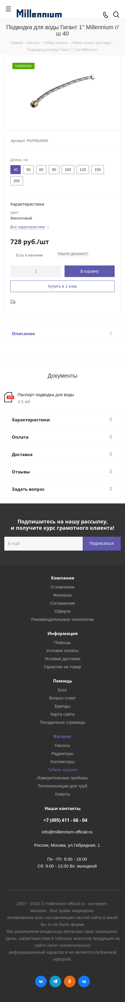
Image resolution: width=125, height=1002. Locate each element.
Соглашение (62, 603)
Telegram (55, 981)
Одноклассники (69, 981)
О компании (63, 586)
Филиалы (62, 595)
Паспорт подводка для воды (46, 394)
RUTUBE (84, 981)
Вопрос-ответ (62, 697)
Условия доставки (62, 658)
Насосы (62, 745)
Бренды (62, 706)
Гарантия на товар (62, 666)
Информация (63, 633)
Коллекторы (62, 761)
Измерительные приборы (62, 777)
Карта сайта (62, 714)
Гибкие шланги (62, 769)
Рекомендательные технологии (62, 619)
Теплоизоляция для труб (62, 785)
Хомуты (62, 793)
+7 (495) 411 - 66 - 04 (65, 820)
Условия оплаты (62, 650)
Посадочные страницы (62, 722)
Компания (62, 578)
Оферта (62, 611)
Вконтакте (41, 981)
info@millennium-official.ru (67, 831)
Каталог (62, 736)
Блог (62, 689)
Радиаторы (62, 753)
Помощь (62, 642)
